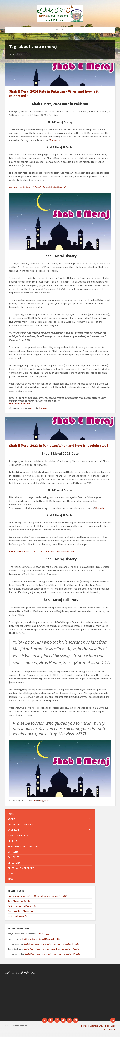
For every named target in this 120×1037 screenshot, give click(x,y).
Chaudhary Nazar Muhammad (20, 911)
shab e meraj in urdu (19, 403)
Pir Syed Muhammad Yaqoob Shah (23, 906)
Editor (33, 408)
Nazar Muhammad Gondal (19, 901)
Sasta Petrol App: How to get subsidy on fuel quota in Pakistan (52, 943)
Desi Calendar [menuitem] (109, 1029)
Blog (40, 408)
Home (11, 54)
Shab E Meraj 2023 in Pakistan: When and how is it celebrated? (58, 445)
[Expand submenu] (90, 819)
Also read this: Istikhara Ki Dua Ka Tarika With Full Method (37, 187)
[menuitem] (50, 814)
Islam (45, 408)
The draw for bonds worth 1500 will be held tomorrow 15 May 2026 (37, 896)
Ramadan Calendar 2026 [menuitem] (92, 1025)
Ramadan (55, 140)
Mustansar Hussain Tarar (18, 916)
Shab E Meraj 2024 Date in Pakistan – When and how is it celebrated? (54, 93)
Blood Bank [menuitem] (110, 1025)
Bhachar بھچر (44, 933)
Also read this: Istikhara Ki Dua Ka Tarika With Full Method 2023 (41, 551)
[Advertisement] (88, 992)
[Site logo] (60, 20)
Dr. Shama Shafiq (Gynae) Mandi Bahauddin (41, 938)
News (19, 54)
